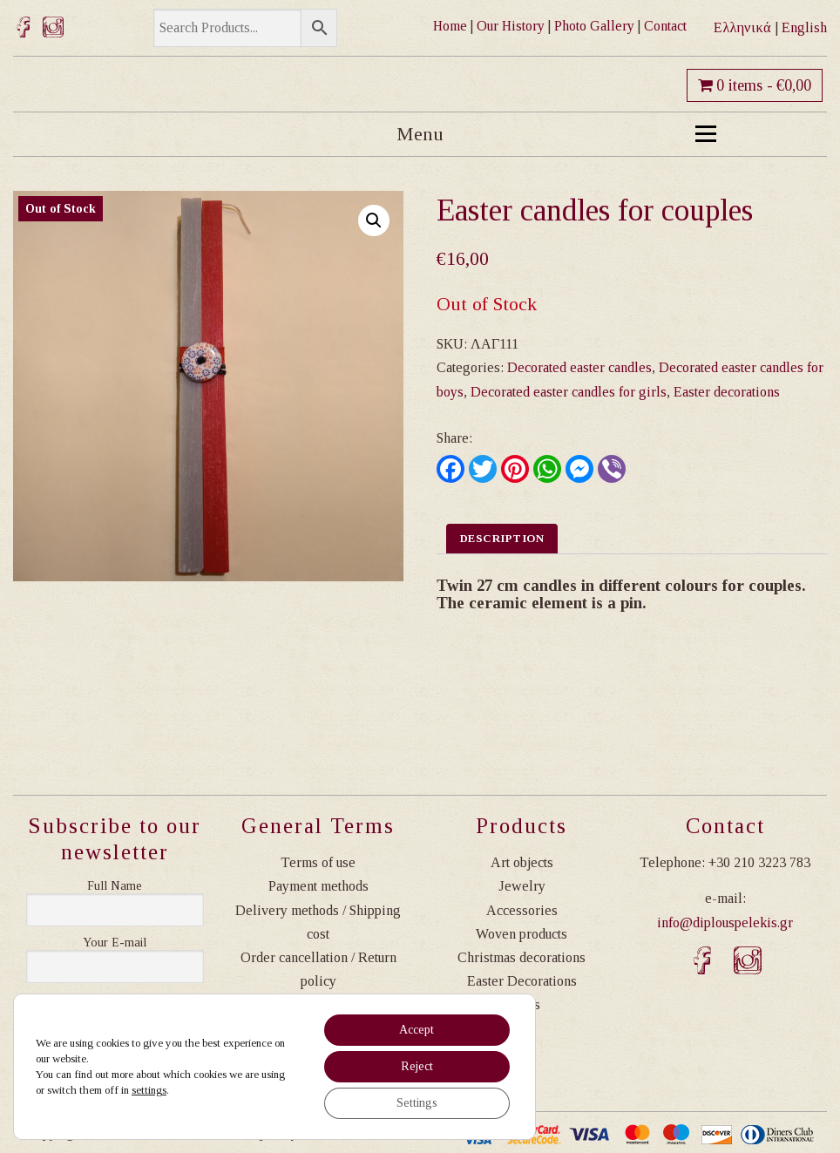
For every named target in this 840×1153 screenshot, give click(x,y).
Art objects (522, 862)
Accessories (522, 910)
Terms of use (318, 862)
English (804, 27)
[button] (374, 220)
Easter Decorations (522, 980)
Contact (665, 25)
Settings (416, 1102)
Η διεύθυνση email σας (115, 943)
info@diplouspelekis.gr (725, 922)
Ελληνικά (742, 27)
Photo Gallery (594, 25)
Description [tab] (502, 538)
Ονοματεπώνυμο (115, 886)
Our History (511, 25)
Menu (556, 134)
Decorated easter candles (579, 367)
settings (149, 1089)
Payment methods (318, 885)
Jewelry (521, 885)
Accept (416, 1029)
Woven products (521, 933)
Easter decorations (727, 391)
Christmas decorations (521, 957)
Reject (417, 1066)
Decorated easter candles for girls (569, 391)
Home (450, 25)
